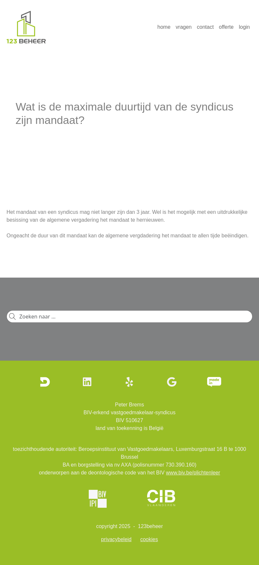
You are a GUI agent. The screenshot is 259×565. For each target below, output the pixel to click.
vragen (184, 27)
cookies (149, 539)
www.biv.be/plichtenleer (193, 472)
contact (205, 27)
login (244, 27)
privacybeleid (116, 539)
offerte (226, 27)
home (164, 27)
